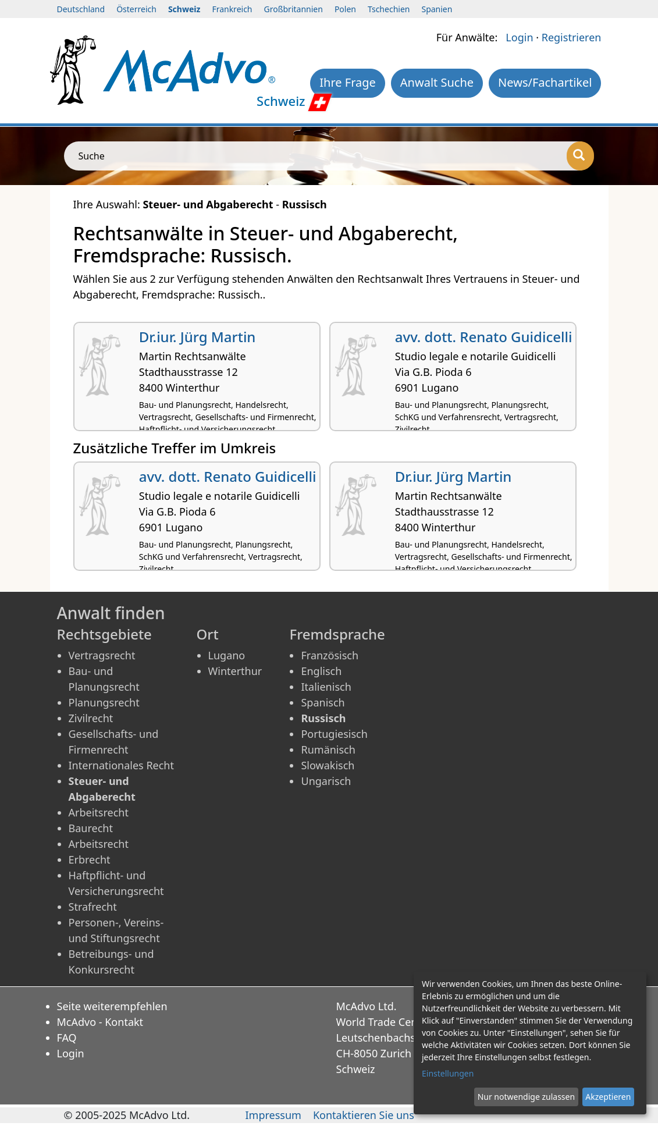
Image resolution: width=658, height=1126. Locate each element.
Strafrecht (93, 907)
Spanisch (322, 702)
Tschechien (389, 9)
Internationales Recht (122, 765)
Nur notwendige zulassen (526, 1096)
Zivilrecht (91, 718)
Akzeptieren (608, 1096)
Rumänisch (328, 749)
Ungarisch (326, 781)
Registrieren (572, 37)
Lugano (227, 655)
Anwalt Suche (437, 82)
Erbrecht (90, 859)
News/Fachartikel (545, 82)
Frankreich (232, 9)
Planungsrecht (104, 702)
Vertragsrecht (102, 655)
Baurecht (91, 828)
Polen (345, 9)
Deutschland (81, 9)
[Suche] (580, 156)
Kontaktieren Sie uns (363, 1115)
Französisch (329, 655)
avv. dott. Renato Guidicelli (483, 336)
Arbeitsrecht (99, 812)
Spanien (436, 9)
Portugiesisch (334, 734)
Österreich (136, 9)
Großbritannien (293, 9)
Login (519, 37)
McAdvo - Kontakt (100, 1022)
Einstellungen (448, 1073)
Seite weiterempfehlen (112, 1006)
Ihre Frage (347, 82)
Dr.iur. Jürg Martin (197, 336)
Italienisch (326, 687)
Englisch (321, 671)
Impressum (273, 1115)
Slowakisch (327, 765)
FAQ (67, 1038)
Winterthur (235, 671)
